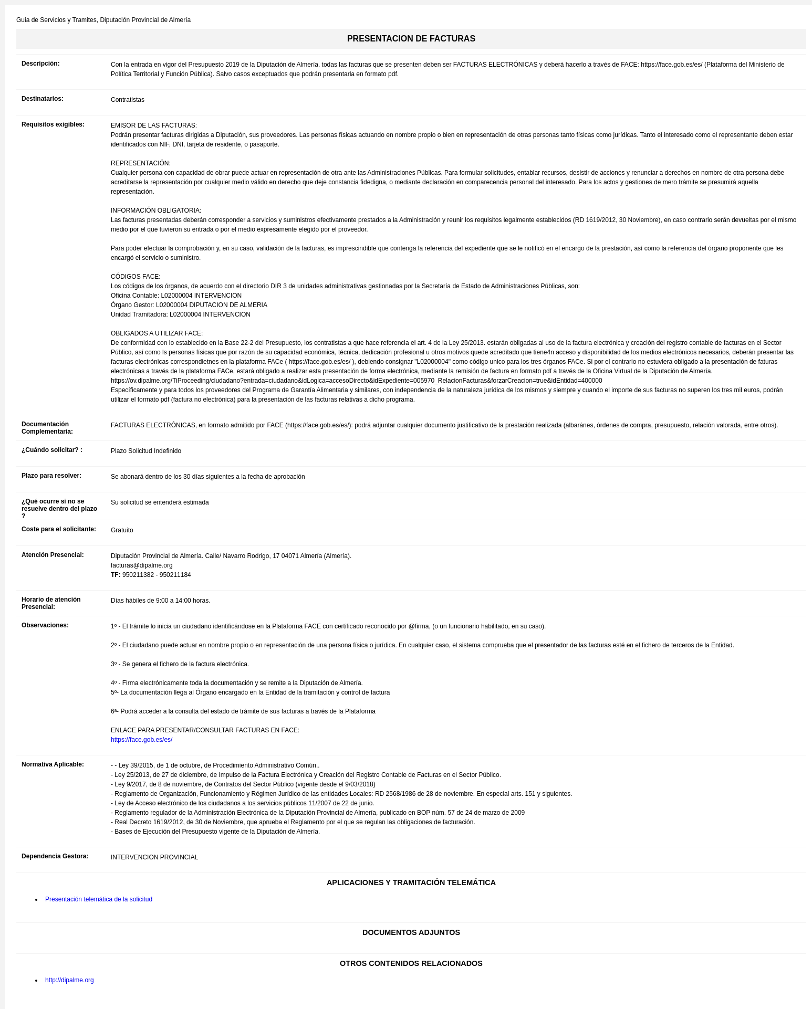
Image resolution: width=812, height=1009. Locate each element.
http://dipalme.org (69, 980)
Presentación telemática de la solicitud (98, 899)
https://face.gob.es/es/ (141, 739)
